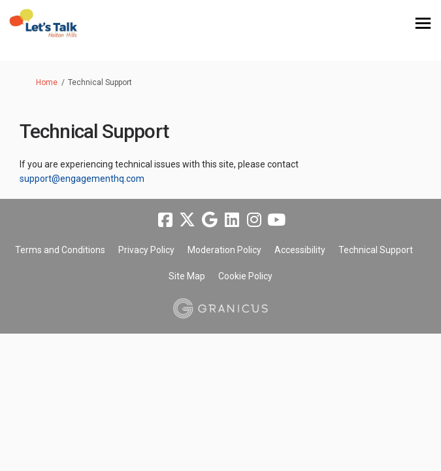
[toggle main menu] (423, 23)
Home (46, 82)
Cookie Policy (245, 276)
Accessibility (299, 250)
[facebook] (165, 220)
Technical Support (375, 250)
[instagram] (254, 220)
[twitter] (187, 220)
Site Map (187, 276)
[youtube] (276, 220)
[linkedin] (232, 220)
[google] (210, 220)
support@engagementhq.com (82, 178)
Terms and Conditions (60, 250)
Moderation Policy (224, 250)
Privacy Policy (146, 250)
